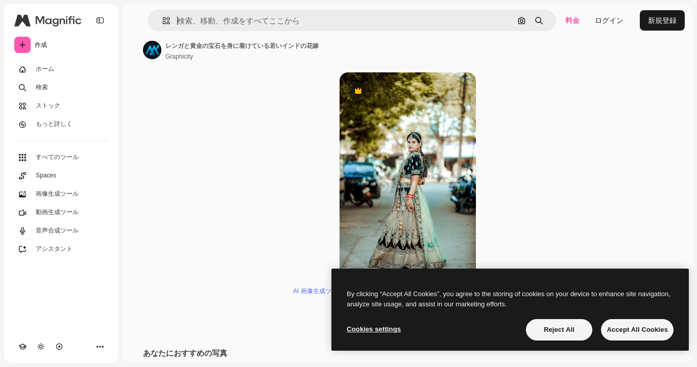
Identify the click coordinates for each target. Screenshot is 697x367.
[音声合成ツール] (61, 231)
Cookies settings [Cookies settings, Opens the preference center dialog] (374, 329)
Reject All (559, 329)
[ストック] (61, 106)
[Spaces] (61, 176)
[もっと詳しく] (61, 124)
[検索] (61, 88)
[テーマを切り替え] (41, 346)
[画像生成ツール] (61, 194)
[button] (162, 20)
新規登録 (662, 20)
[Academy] (22, 346)
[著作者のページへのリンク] (152, 50)
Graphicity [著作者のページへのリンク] (179, 56)
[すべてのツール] (61, 157)
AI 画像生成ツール (318, 291)
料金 (572, 20)
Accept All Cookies (637, 329)
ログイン (609, 20)
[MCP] (59, 346)
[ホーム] (61, 69)
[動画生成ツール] (61, 212)
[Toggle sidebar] (100, 20)
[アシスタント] (61, 249)
